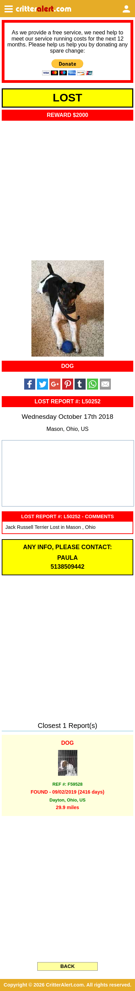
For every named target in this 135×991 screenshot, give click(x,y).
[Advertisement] (67, 188)
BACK (67, 966)
